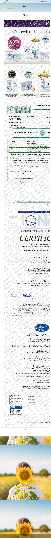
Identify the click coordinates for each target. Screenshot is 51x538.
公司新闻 (14, 8)
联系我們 (19, 536)
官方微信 (26, 536)
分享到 (33, 536)
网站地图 (29, 536)
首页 (8, 8)
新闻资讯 (11, 8)
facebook (22, 536)
